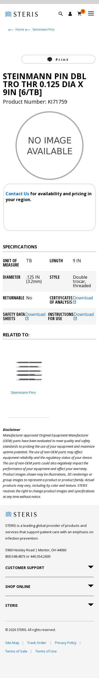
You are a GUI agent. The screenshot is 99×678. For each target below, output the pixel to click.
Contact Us (18, 194)
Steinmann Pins (43, 29)
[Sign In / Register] (70, 14)
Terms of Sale (16, 651)
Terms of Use (46, 651)
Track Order (37, 642)
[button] (63, 20)
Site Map (12, 642)
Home (20, 29)
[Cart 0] (79, 13)
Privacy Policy (66, 642)
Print (61, 59)
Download (83, 300)
